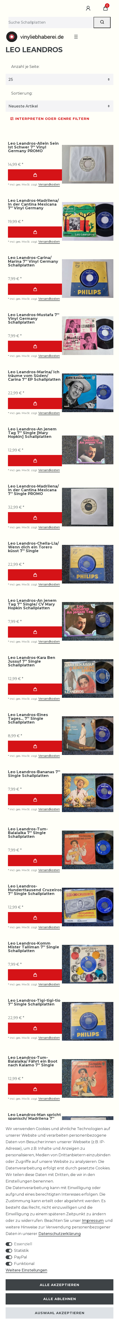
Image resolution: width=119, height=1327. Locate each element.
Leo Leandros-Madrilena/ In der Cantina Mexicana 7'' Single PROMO (33, 490)
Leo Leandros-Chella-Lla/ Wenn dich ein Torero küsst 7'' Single (33, 547)
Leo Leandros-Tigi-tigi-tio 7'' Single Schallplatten (34, 1002)
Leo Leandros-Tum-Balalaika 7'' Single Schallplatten (28, 833)
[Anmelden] (88, 8)
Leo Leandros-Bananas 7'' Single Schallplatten (34, 774)
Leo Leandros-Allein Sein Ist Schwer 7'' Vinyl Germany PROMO (33, 147)
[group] (87, 164)
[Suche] (102, 22)
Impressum (93, 1220)
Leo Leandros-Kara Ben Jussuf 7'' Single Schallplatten (31, 661)
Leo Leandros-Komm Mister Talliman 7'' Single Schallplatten (33, 947)
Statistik (21, 1250)
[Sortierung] (59, 106)
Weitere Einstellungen (26, 1270)
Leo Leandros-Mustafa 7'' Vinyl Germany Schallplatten (33, 318)
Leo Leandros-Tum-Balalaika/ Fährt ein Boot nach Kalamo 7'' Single (32, 1061)
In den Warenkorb (35, 175)
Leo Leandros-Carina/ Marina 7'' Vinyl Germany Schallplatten (33, 261)
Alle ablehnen (59, 1299)
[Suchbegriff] (51, 22)
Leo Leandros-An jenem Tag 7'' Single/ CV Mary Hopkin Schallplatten (32, 604)
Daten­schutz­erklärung (59, 1233)
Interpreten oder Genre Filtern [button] (49, 119)
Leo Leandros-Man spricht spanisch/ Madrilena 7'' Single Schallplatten (34, 1118)
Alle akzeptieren (59, 1285)
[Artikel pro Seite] (59, 79)
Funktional (24, 1263)
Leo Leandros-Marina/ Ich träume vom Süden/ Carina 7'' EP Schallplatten (34, 375)
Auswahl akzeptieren (59, 1313)
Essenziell (23, 1244)
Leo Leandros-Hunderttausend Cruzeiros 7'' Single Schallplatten (35, 890)
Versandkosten (49, 184)
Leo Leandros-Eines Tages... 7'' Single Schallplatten (28, 718)
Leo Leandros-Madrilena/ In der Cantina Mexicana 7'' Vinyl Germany (33, 204)
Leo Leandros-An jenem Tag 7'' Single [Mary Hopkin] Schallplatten (32, 433)
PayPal (20, 1257)
